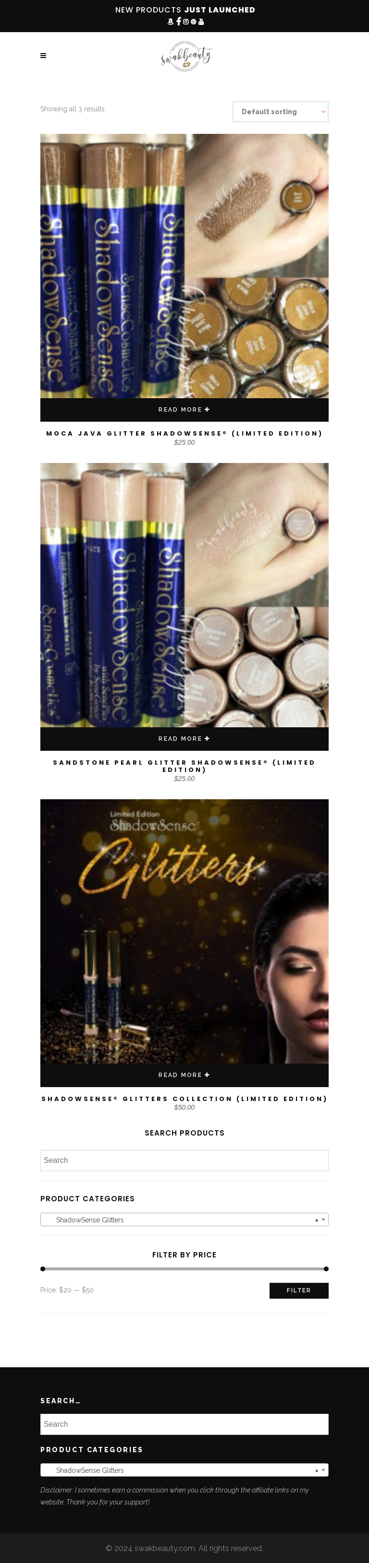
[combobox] (184, 1219)
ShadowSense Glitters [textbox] (182, 1220)
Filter (299, 1290)
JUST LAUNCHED (220, 9)
